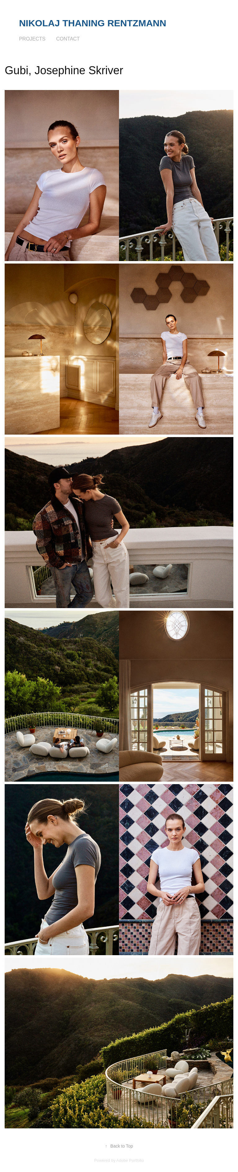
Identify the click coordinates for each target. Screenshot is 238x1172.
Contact (68, 38)
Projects (32, 38)
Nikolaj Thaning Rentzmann (92, 23)
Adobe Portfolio (130, 1160)
